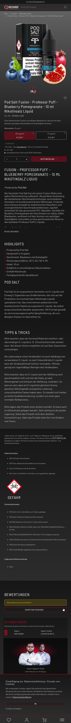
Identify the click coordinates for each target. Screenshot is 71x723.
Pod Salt (22, 187)
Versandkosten (21, 147)
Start (6, 14)
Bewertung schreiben (45, 609)
